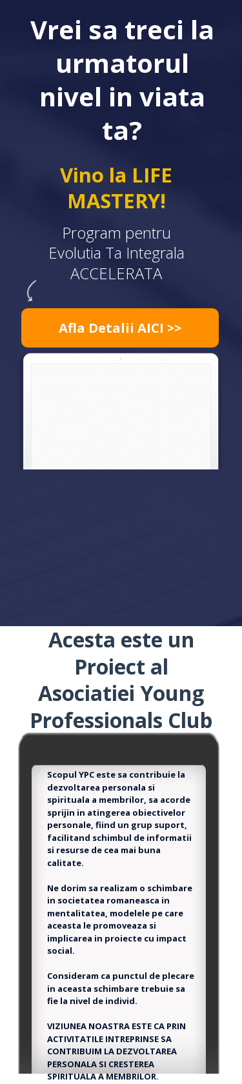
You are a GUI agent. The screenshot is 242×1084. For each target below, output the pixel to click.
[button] (120, 328)
